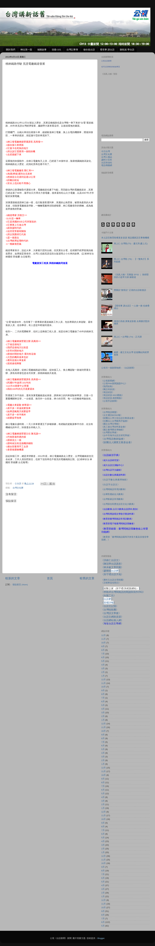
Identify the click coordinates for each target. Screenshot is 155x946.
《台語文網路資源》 (112, 616)
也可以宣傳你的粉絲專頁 (110, 67)
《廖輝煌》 (111, 570)
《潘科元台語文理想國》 (113, 580)
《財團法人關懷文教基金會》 (117, 442)
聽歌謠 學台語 (127, 49)
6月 (103, 657)
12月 (103, 635)
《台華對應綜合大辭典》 (113, 494)
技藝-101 (56, 49)
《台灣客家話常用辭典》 (113, 499)
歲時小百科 (106, 160)
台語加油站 (106, 162)
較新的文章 (12, 578)
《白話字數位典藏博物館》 (115, 480)
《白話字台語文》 (110, 484)
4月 (103, 665)
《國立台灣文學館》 (111, 424)
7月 (103, 654)
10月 (103, 643)
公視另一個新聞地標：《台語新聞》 (118, 368)
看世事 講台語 (107, 49)
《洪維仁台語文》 (111, 560)
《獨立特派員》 (108, 389)
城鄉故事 (41, 49)
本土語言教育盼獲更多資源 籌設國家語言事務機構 (125, 238)
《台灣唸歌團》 (109, 609)
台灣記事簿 (72, 49)
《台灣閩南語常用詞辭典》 (114, 489)
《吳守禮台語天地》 (112, 574)
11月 (103, 639)
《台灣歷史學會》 (109, 432)
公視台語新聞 (106, 61)
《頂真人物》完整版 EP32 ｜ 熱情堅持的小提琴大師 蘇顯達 (131, 275)
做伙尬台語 (89, 49)
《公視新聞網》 (108, 381)
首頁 (50, 578)
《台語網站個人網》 (112, 620)
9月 (103, 646)
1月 (103, 676)
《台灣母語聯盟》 (109, 412)
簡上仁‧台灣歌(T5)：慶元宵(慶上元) (131, 243)
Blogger (101, 938)
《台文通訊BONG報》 (111, 415)
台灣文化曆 (18, 488)
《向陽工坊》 (108, 595)
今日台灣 (105, 151)
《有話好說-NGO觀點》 (112, 395)
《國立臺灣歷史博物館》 (113, 430)
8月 (103, 650)
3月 (103, 668)
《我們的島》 (107, 386)
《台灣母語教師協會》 (113, 438)
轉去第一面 (26, 49)
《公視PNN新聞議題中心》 (114, 383)
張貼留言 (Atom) (20, 584)
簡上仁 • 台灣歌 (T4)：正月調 (128, 337)
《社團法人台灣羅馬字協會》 (115, 421)
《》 (107, 599)
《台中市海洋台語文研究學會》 (116, 435)
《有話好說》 (107, 392)
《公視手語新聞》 (109, 401)
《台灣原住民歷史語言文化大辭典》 (118, 504)
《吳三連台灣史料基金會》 (114, 427)
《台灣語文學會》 (111, 613)
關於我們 (10, 49)
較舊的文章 (87, 578)
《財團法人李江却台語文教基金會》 (118, 418)
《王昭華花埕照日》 (111, 583)
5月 (103, 661)
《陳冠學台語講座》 (112, 563)
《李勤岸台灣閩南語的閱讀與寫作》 (123, 592)
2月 (103, 672)
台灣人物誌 (106, 157)
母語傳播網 (106, 165)
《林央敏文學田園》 (112, 567)
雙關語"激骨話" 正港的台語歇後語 (130, 290)
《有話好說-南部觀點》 (112, 398)
